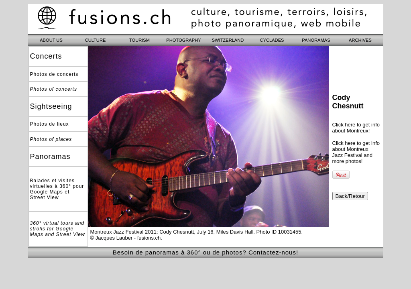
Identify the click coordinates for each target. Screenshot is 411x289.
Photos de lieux (49, 124)
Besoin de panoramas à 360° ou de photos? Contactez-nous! (205, 252)
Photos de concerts (54, 74)
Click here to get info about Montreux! (356, 128)
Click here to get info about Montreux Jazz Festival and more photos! (356, 152)
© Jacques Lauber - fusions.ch (125, 238)
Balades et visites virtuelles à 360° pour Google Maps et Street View (57, 189)
